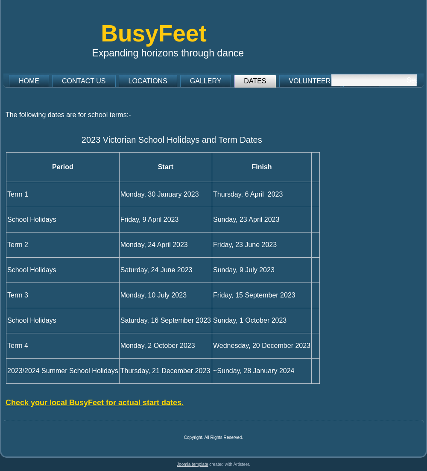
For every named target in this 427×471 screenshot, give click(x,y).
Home (29, 81)
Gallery (206, 81)
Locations (148, 81)
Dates (255, 81)
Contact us (84, 81)
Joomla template (192, 464)
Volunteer (310, 81)
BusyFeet (154, 33)
